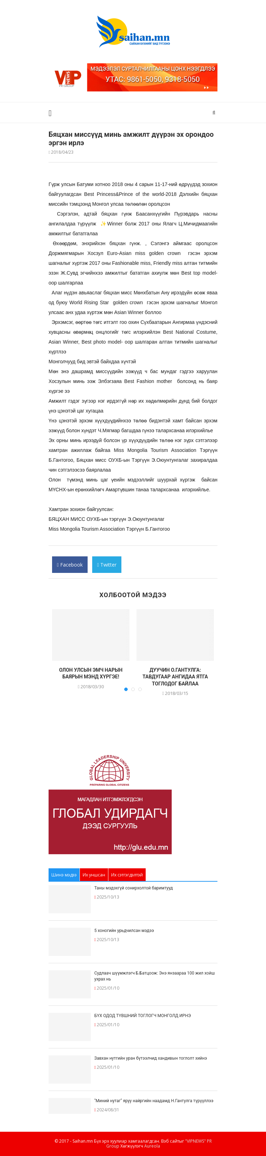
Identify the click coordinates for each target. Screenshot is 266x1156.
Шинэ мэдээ (64, 875)
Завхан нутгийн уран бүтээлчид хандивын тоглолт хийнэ (150, 1058)
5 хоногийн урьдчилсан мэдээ (124, 930)
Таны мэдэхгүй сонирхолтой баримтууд (133, 888)
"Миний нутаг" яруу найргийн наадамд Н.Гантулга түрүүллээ (153, 1100)
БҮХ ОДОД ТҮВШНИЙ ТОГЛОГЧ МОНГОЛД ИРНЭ (142, 1015)
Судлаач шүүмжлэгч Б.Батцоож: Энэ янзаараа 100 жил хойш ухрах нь (154, 976)
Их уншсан (94, 875)
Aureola (152, 1146)
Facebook (70, 567)
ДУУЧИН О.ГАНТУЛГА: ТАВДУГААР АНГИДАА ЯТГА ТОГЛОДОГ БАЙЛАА (175, 676)
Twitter (107, 567)
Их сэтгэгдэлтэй (127, 875)
